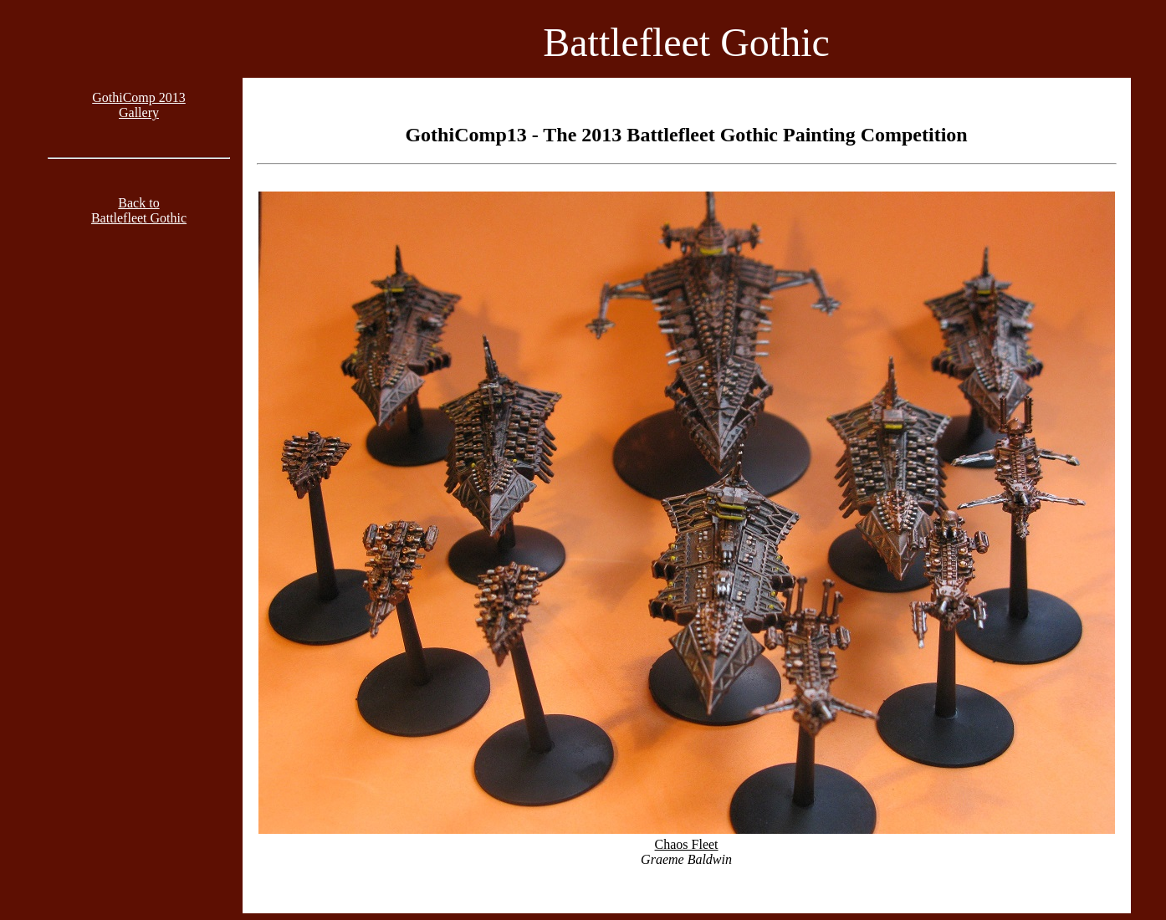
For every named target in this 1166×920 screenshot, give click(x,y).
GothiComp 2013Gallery (139, 105)
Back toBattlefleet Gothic (139, 210)
